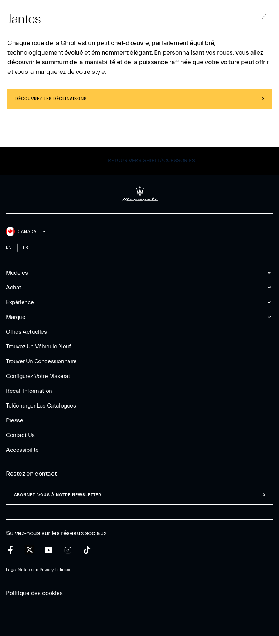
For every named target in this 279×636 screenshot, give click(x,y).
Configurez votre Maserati (39, 376)
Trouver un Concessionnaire (41, 361)
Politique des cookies (34, 593)
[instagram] (68, 550)
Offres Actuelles (26, 332)
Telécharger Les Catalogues (41, 405)
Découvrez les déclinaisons (51, 98)
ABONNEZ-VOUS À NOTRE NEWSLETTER (57, 494)
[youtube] (48, 550)
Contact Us (20, 435)
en (9, 247)
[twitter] (29, 550)
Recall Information (29, 391)
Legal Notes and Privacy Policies (38, 569)
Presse (14, 420)
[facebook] (10, 550)
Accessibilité (22, 450)
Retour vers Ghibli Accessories (151, 161)
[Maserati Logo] (140, 16)
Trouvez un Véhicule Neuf (38, 346)
